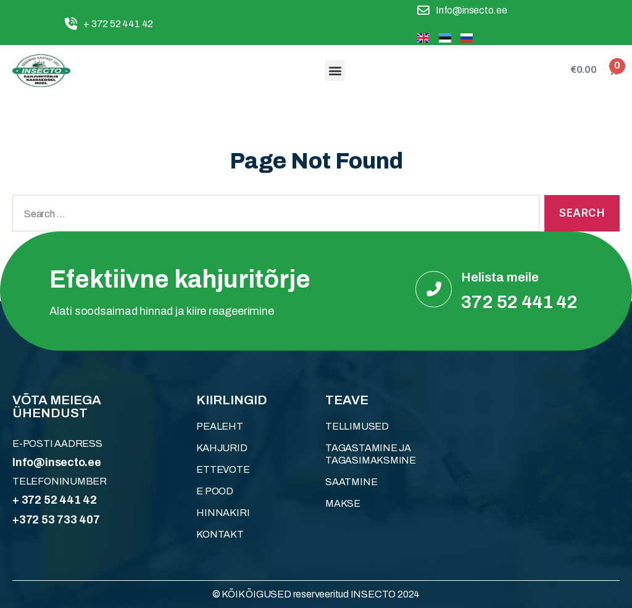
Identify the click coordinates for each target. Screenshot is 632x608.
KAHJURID (221, 448)
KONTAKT (220, 534)
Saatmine (351, 482)
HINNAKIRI (222, 512)
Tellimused (357, 426)
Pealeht (219, 426)
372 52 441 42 (520, 302)
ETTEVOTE (222, 469)
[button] (335, 70)
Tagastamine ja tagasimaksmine (370, 454)
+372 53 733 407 (56, 520)
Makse (342, 503)
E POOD (214, 491)
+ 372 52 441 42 (54, 500)
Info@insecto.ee (56, 462)
